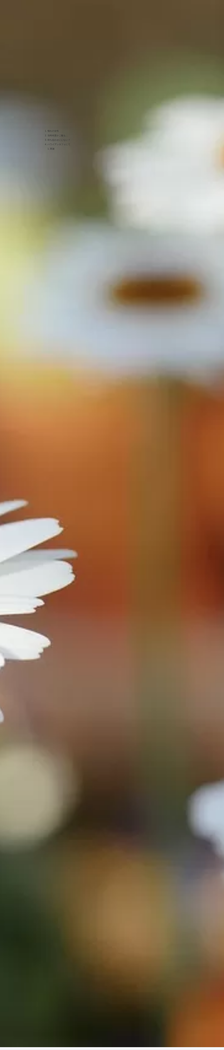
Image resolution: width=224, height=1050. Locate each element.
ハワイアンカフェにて (58, 145)
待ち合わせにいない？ (58, 140)
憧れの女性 (53, 131)
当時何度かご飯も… (57, 135)
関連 (52, 149)
